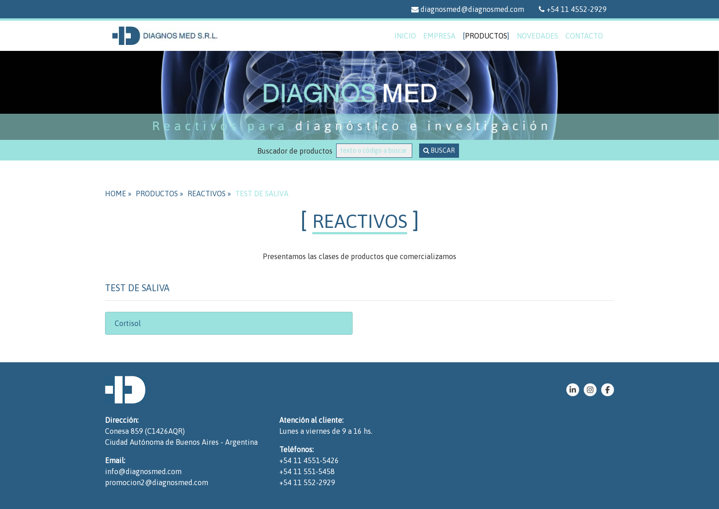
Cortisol (128, 323)
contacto (584, 36)
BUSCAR (439, 150)
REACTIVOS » (209, 193)
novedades (537, 36)
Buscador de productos (296, 151)
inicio (405, 36)
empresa (439, 36)
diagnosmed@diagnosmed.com (467, 9)
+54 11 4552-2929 (573, 9)
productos (486, 36)
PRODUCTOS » (159, 193)
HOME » (118, 193)
